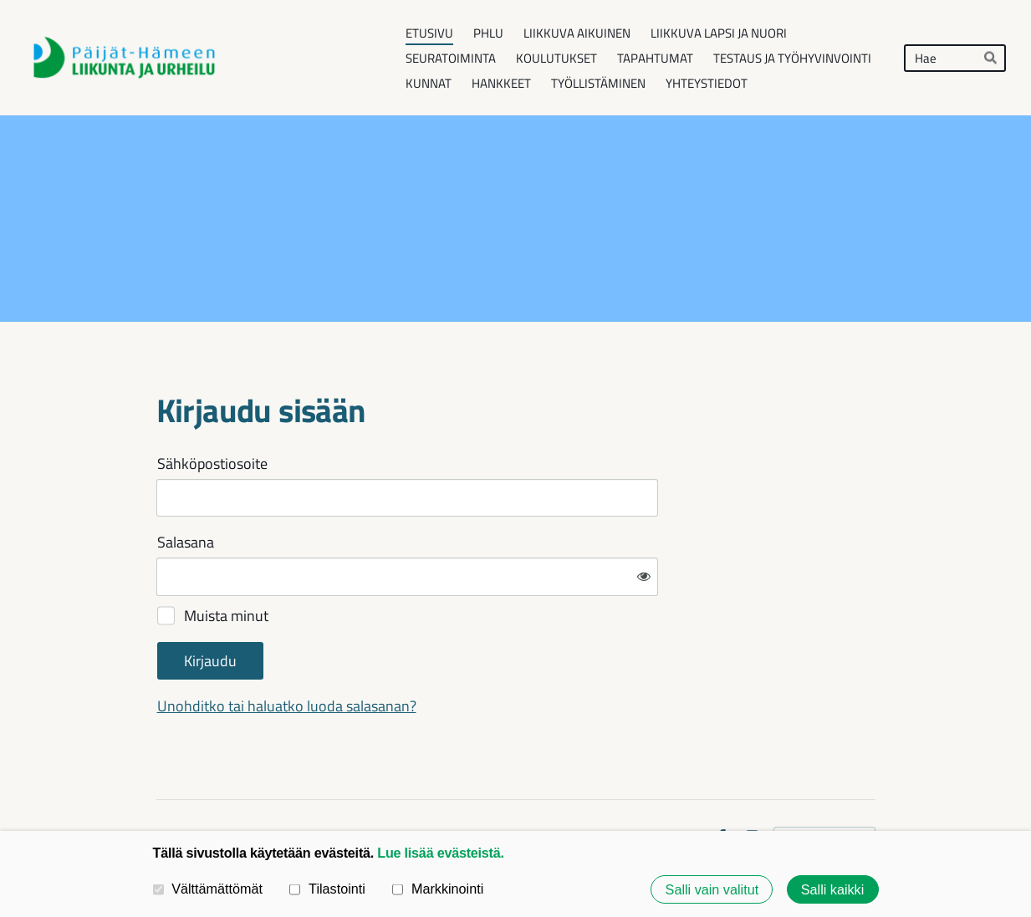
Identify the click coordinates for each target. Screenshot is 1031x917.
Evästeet (677, 783)
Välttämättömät (208, 888)
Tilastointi (327, 888)
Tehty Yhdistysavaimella (824, 783)
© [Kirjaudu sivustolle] (161, 783)
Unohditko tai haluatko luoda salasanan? (467, 651)
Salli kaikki (833, 889)
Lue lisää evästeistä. (440, 852)
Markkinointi (437, 888)
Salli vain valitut (712, 889)
